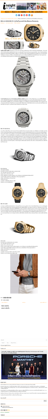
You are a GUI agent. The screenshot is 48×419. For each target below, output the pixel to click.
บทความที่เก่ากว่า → (43, 302)
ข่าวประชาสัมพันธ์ (7, 18)
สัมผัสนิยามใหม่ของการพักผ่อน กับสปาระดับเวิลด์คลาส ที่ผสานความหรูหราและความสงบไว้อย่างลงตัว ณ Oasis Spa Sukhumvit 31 (24, 393)
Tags (8, 342)
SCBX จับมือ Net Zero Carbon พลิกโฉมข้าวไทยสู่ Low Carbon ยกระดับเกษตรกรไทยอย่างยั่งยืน (18, 384)
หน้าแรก (23, 302)
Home (2, 18)
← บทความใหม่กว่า (4, 302)
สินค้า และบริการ (14, 18)
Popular (3, 342)
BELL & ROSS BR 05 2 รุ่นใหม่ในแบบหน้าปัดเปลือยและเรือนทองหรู (19, 21)
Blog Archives (13, 342)
